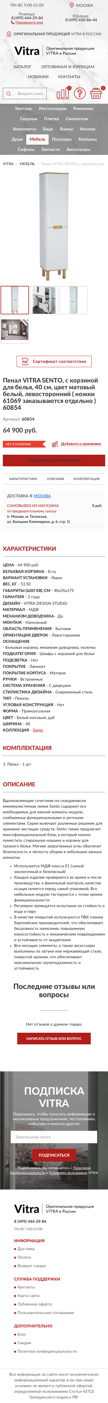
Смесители (77, 119)
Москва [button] (42, 496)
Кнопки (87, 129)
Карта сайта (29, 1296)
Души (17, 139)
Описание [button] (55, 479)
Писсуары (62, 139)
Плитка (51, 119)
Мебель (37, 139)
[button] (27, 22)
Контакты (69, 77)
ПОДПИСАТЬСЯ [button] (54, 1155)
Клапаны (88, 139)
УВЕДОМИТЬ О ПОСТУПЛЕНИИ (54, 460)
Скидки (24, 1343)
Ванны (66, 129)
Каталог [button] (23, 67)
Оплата (24, 1257)
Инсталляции (52, 109)
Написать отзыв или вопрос (54, 1038)
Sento (38, 730)
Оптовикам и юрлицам (67, 67)
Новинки (38, 77)
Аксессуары (78, 149)
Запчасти (50, 149)
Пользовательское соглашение (46, 1313)
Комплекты (24, 129)
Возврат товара (32, 1266)
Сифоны (26, 149)
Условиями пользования (68, 1173)
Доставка (26, 1249)
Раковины (83, 109)
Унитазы (23, 109)
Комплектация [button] (87, 479)
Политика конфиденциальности (47, 1352)
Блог (22, 1335)
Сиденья (28, 119)
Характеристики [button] (23, 479)
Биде (48, 129)
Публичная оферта (35, 1305)
